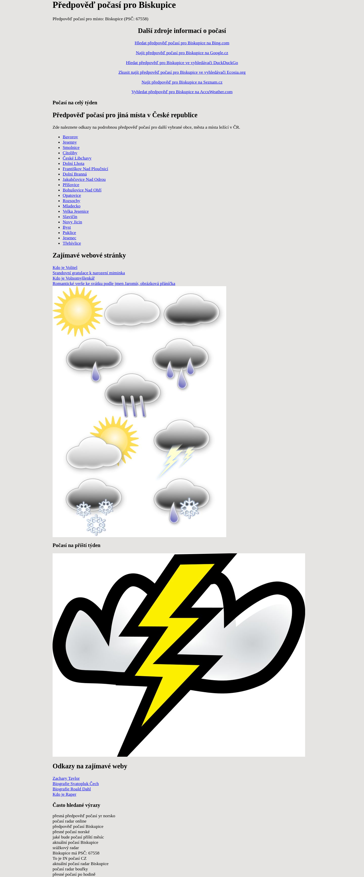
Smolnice (71, 147)
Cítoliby (70, 152)
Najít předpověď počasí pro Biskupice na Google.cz (182, 52)
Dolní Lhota (73, 163)
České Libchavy (77, 158)
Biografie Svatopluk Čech (76, 783)
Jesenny (70, 142)
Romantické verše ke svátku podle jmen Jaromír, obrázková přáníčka (114, 283)
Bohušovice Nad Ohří (82, 189)
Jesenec (69, 237)
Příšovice (71, 184)
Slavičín (70, 216)
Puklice (69, 232)
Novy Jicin (72, 221)
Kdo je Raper (64, 794)
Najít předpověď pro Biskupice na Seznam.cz (182, 82)
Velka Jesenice (76, 211)
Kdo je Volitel (65, 267)
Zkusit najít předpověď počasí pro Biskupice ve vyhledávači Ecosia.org (181, 72)
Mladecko (71, 205)
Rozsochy (71, 200)
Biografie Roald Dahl (72, 788)
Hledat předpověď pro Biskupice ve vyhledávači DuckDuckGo (182, 62)
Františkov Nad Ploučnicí (85, 168)
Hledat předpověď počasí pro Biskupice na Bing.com (182, 42)
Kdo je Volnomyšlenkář (74, 278)
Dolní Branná (75, 174)
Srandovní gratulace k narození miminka (89, 272)
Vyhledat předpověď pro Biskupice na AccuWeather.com (182, 91)
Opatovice (72, 195)
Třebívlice (72, 243)
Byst (67, 227)
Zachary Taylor (66, 778)
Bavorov (70, 136)
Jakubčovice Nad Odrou (84, 179)
